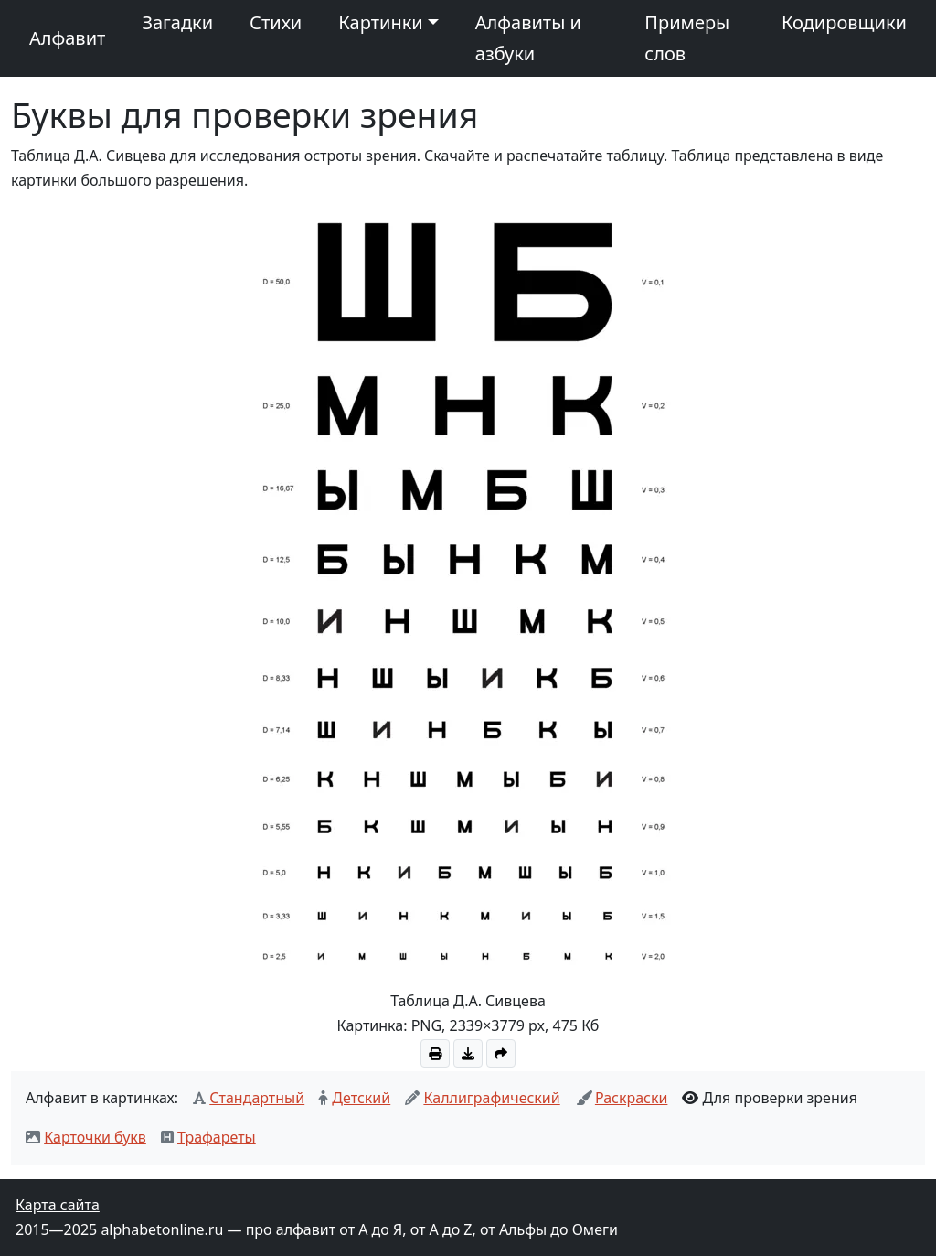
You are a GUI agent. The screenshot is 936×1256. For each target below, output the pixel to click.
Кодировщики (844, 22)
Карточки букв (95, 1137)
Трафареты (216, 1137)
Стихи (276, 22)
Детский (361, 1098)
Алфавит (67, 38)
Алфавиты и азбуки (528, 38)
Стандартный (256, 1098)
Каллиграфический (491, 1098)
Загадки (177, 22)
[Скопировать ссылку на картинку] (501, 1053)
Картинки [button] (380, 22)
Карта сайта (58, 1205)
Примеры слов (686, 38)
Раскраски (631, 1098)
